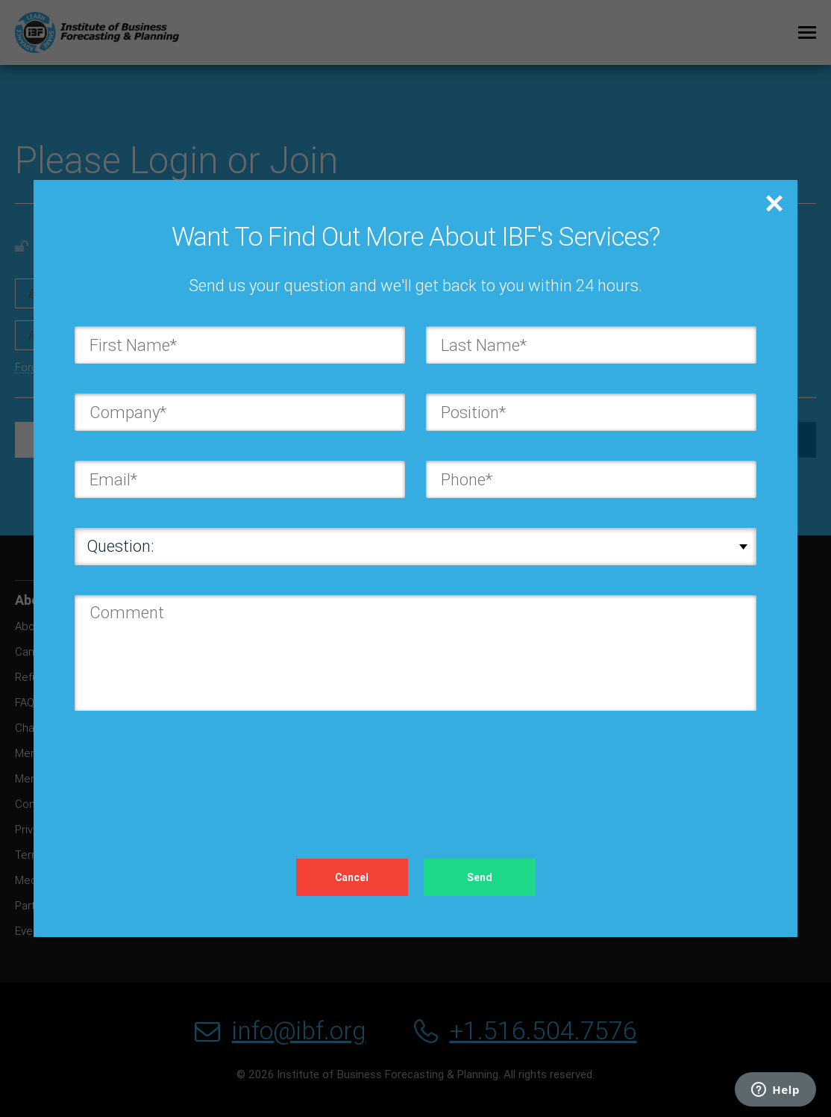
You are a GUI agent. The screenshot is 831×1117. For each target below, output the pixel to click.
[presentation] (188, 770)
